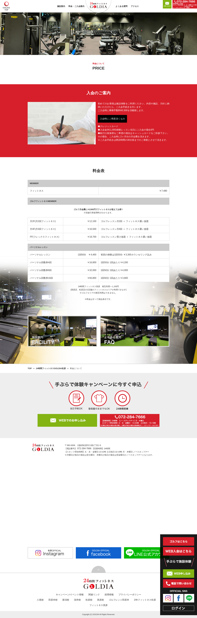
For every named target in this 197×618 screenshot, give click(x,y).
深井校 (77, 600)
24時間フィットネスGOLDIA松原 (51, 368)
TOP (30, 368)
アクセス (135, 6)
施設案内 (61, 6)
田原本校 (53, 600)
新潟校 (65, 600)
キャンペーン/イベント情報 (70, 594)
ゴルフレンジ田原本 (119, 600)
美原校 (100, 600)
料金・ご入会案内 (76, 6)
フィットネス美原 (98, 605)
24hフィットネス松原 (145, 600)
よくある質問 (121, 6)
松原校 (89, 600)
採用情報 (109, 594)
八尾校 (40, 600)
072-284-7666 (84, 448)
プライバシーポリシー (129, 594)
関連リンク (94, 594)
